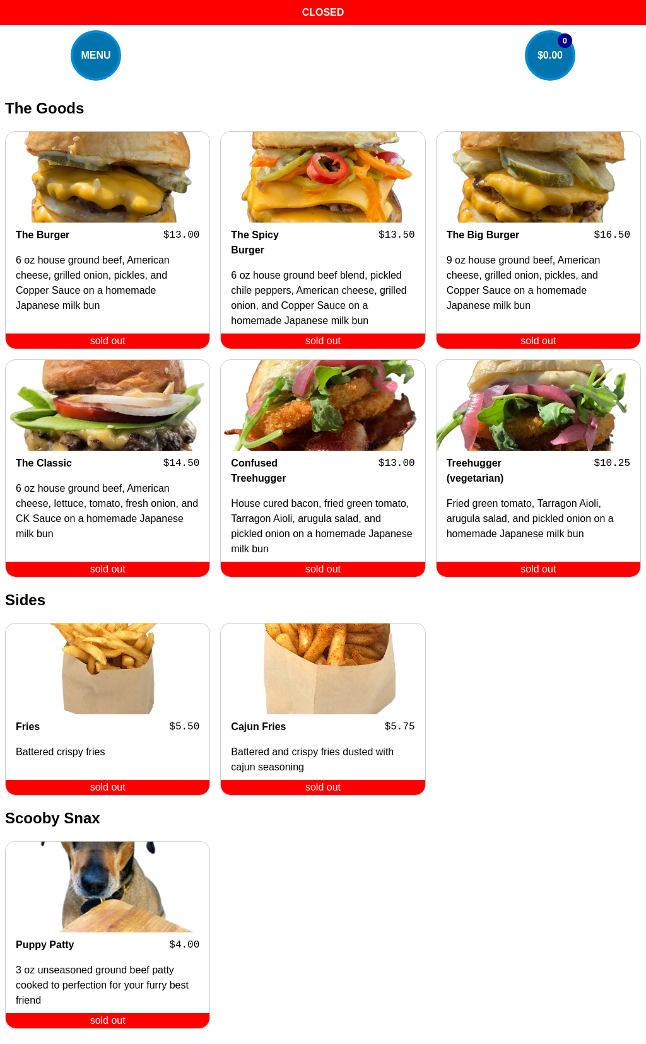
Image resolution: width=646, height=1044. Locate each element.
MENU (95, 55)
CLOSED (323, 12)
